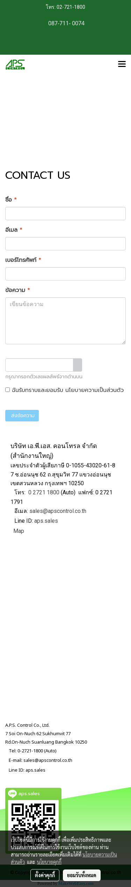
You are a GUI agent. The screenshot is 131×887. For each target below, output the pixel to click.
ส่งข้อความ (22, 415)
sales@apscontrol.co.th (57, 511)
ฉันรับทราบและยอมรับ (64, 390)
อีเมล (13, 230)
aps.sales (46, 520)
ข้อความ (17, 290)
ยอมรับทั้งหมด (81, 875)
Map (18, 531)
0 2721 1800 (43, 492)
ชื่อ (11, 200)
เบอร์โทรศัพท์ (23, 260)
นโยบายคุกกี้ (49, 862)
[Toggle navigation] (122, 64)
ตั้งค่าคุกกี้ (45, 875)
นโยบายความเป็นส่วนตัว (94, 390)
